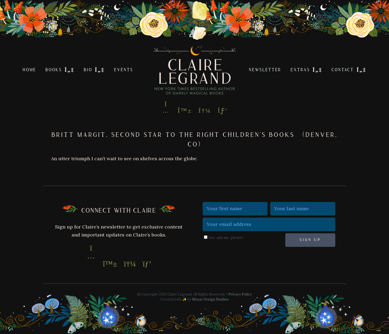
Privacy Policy (240, 294)
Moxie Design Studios (210, 299)
